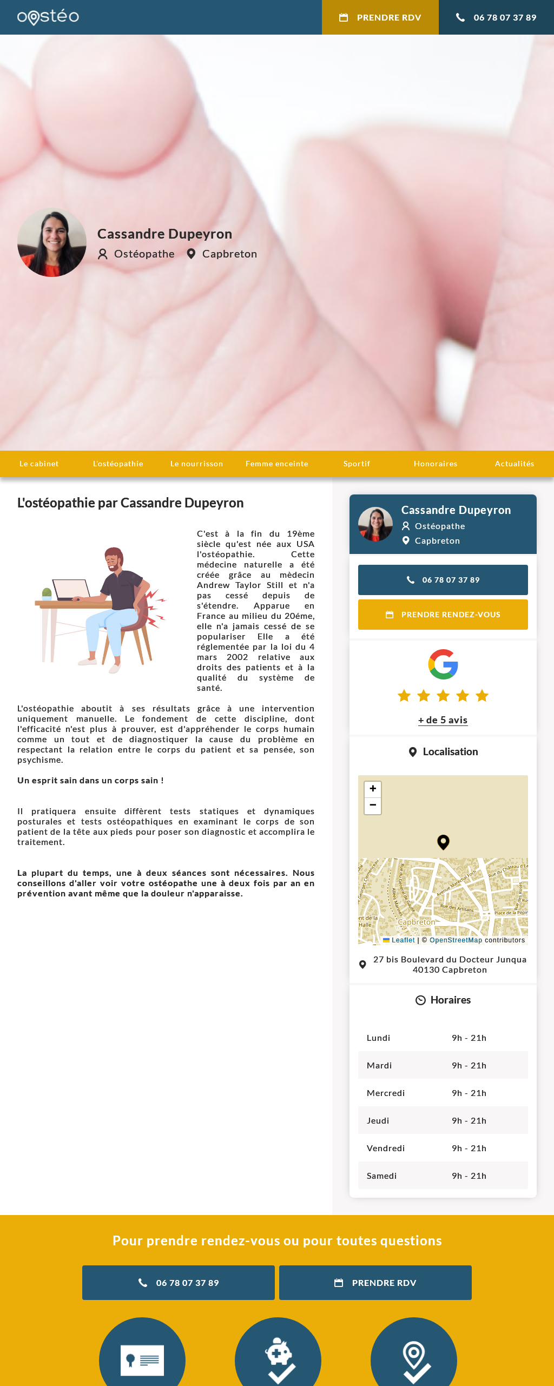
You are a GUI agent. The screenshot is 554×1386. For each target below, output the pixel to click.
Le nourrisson (196, 463)
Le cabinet (39, 463)
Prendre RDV (380, 17)
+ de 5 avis (443, 719)
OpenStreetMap (456, 940)
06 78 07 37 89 (496, 17)
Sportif (357, 463)
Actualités (515, 463)
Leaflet (399, 940)
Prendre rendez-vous (443, 614)
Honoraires (436, 463)
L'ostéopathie (118, 463)
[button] (443, 842)
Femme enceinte (277, 463)
